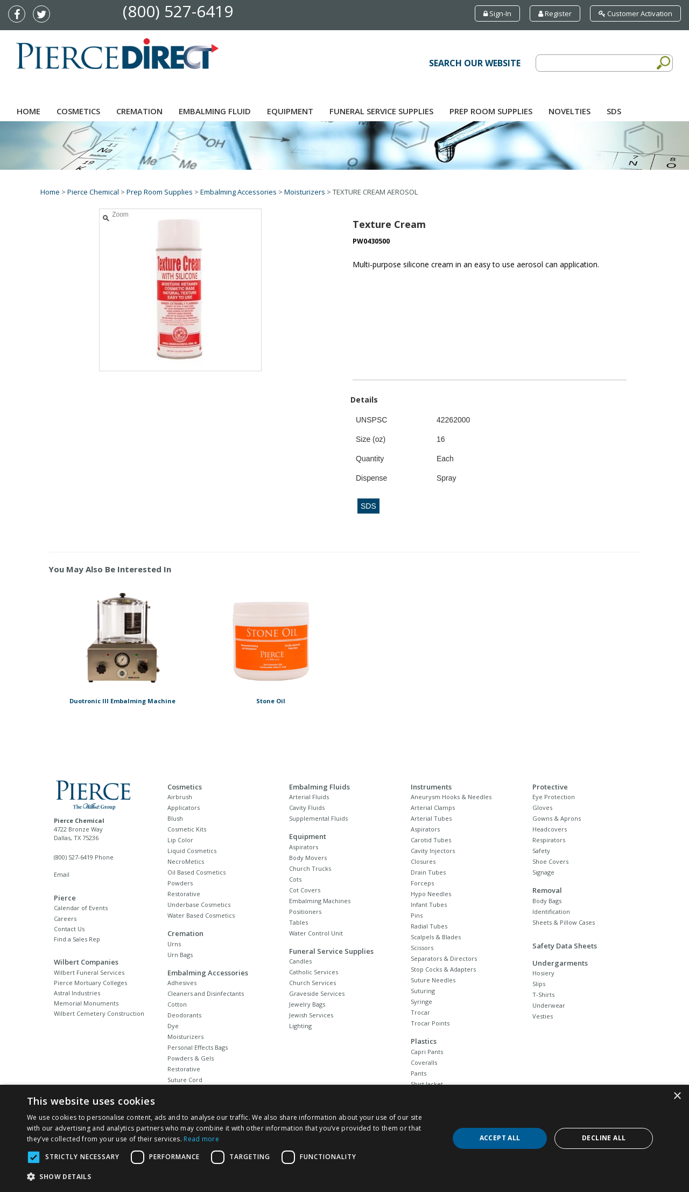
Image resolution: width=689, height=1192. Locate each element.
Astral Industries (77, 993)
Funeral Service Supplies (381, 111)
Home (28, 111)
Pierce (65, 898)
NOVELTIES (569, 111)
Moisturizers (304, 192)
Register (555, 13)
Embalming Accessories (238, 192)
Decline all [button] (603, 1137)
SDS (614, 111)
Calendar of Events (81, 908)
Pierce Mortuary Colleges (90, 983)
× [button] (677, 1096)
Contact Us (69, 929)
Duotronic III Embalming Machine (122, 701)
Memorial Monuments (86, 1003)
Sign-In (497, 13)
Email (61, 874)
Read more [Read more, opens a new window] (201, 1139)
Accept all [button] (500, 1137)
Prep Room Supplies (490, 111)
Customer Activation (635, 13)
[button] (232, 1177)
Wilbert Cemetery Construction (99, 1013)
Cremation (139, 111)
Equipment (290, 111)
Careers (65, 918)
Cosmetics (78, 111)
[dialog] (344, 1138)
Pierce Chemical (93, 192)
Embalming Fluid (215, 111)
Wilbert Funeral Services (89, 972)
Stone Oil (270, 701)
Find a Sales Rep (77, 939)
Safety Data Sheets (564, 946)
